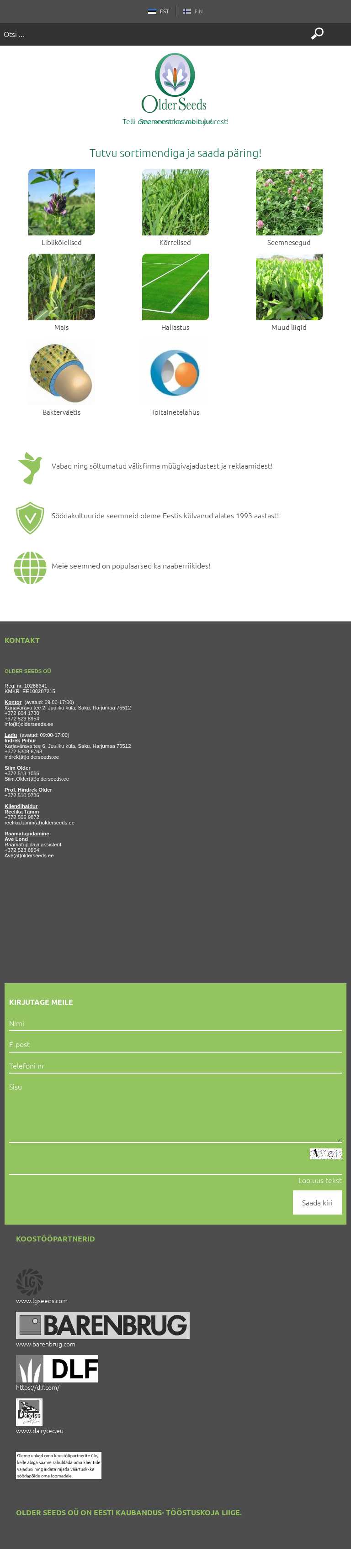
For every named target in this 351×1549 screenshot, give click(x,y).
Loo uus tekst (320, 1180)
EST (162, 10)
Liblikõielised (62, 242)
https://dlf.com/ (37, 1387)
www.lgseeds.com (42, 1300)
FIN (189, 10)
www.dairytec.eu (40, 1430)
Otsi (317, 34)
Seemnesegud (289, 242)
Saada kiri (317, 1202)
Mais (61, 327)
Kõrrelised (175, 242)
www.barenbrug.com (45, 1343)
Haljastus (175, 327)
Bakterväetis (61, 412)
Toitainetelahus (175, 412)
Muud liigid (289, 327)
